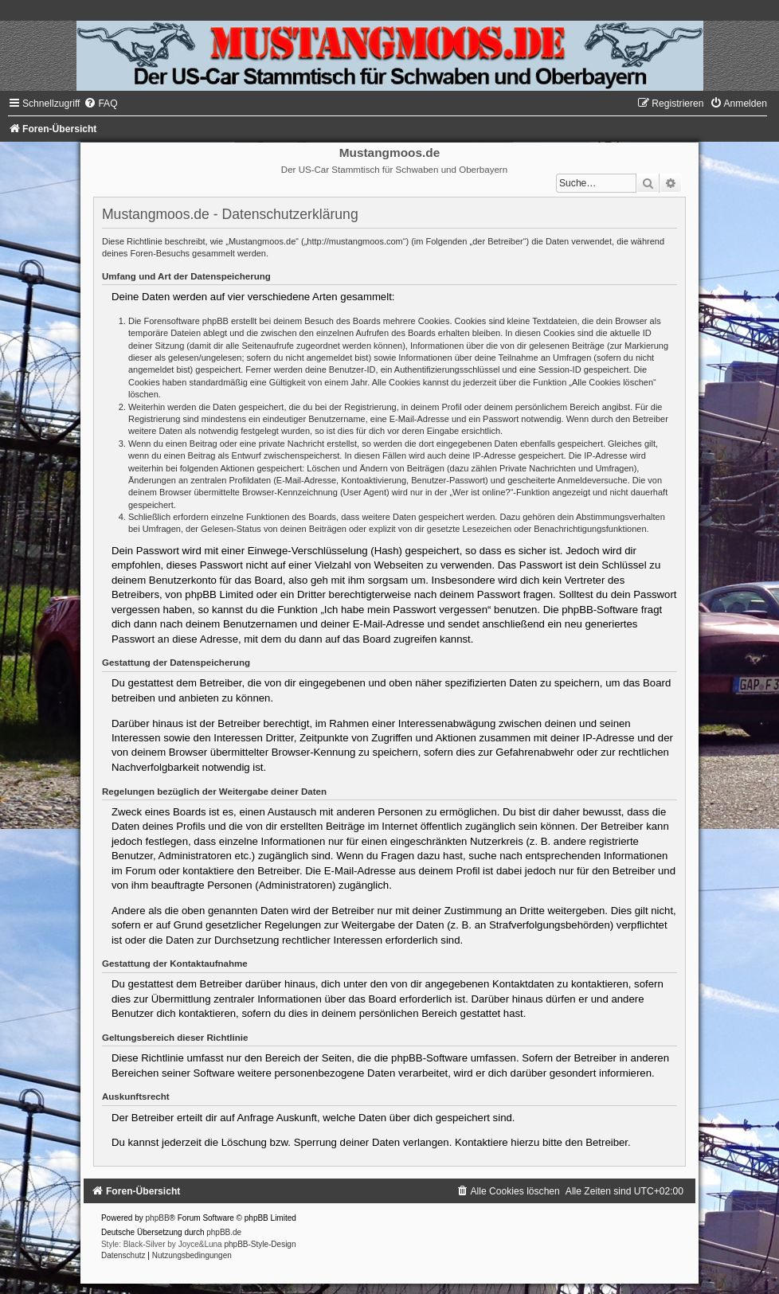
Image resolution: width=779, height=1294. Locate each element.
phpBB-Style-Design (260, 1244)
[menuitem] (100, 103)
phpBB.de (223, 1232)
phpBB (158, 1218)
